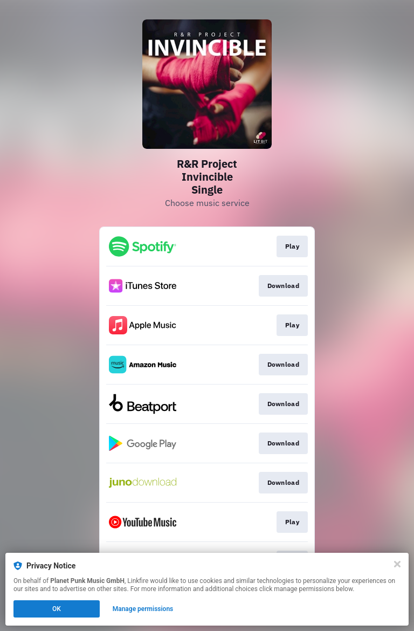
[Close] (397, 564)
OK (56, 609)
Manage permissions (143, 609)
